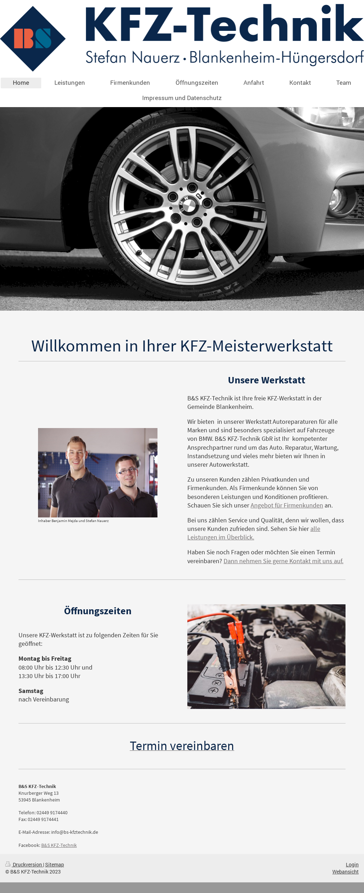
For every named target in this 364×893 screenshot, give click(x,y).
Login (352, 864)
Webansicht (345, 871)
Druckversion (24, 864)
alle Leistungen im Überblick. (253, 533)
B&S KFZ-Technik (59, 845)
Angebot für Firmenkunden (287, 505)
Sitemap (54, 864)
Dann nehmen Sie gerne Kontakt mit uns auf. (283, 561)
